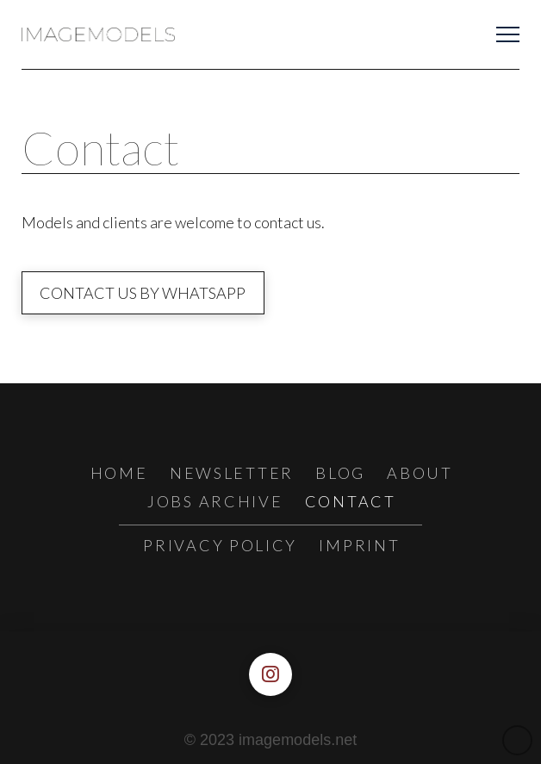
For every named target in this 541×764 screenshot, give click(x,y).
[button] (507, 35)
